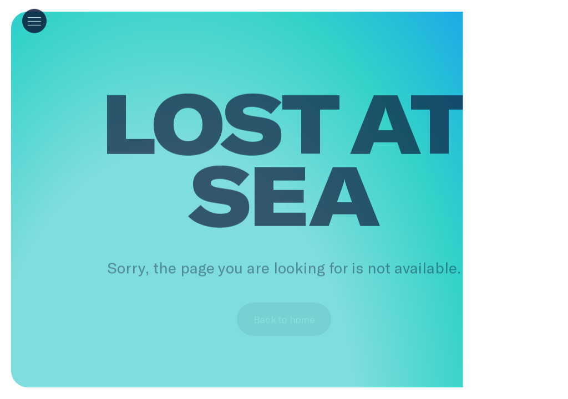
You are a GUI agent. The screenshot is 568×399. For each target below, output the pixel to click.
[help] (538, 13)
